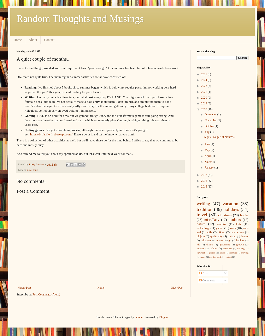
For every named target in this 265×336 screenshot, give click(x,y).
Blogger (163, 317)
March (209, 161)
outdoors (235, 220)
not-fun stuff (215, 257)
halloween (206, 240)
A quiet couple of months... (219, 137)
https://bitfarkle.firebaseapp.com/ (51, 134)
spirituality (216, 236)
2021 (204, 91)
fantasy (244, 236)
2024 (204, 80)
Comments (207, 280)
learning (233, 252)
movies (200, 248)
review (219, 240)
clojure (201, 236)
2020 (204, 97)
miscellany (32, 170)
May (208, 150)
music (203, 257)
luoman (139, 317)
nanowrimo (237, 232)
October (210, 126)
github (212, 252)
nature (201, 224)
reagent (228, 257)
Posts (203, 273)
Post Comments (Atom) (46, 294)
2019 (204, 103)
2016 (204, 180)
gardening (224, 244)
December (211, 114)
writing (203, 203)
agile (209, 232)
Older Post (177, 287)
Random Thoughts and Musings (80, 18)
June (208, 144)
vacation (230, 203)
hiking (221, 232)
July (207, 132)
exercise (221, 224)
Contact (49, 40)
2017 (204, 175)
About (33, 40)
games (219, 228)
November (211, 120)
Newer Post (24, 287)
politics (213, 248)
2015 (204, 186)
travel (202, 214)
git (230, 240)
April (208, 156)
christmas (224, 215)
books (244, 215)
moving (244, 252)
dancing (241, 248)
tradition (204, 209)
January (209, 167)
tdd (198, 244)
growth (240, 244)
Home (18, 40)
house (222, 252)
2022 (204, 85)
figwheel (201, 252)
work (233, 228)
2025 (204, 74)
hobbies (240, 240)
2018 (204, 109)
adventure (227, 248)
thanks (209, 244)
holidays (231, 209)
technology (203, 228)
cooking (232, 236)
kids (238, 224)
